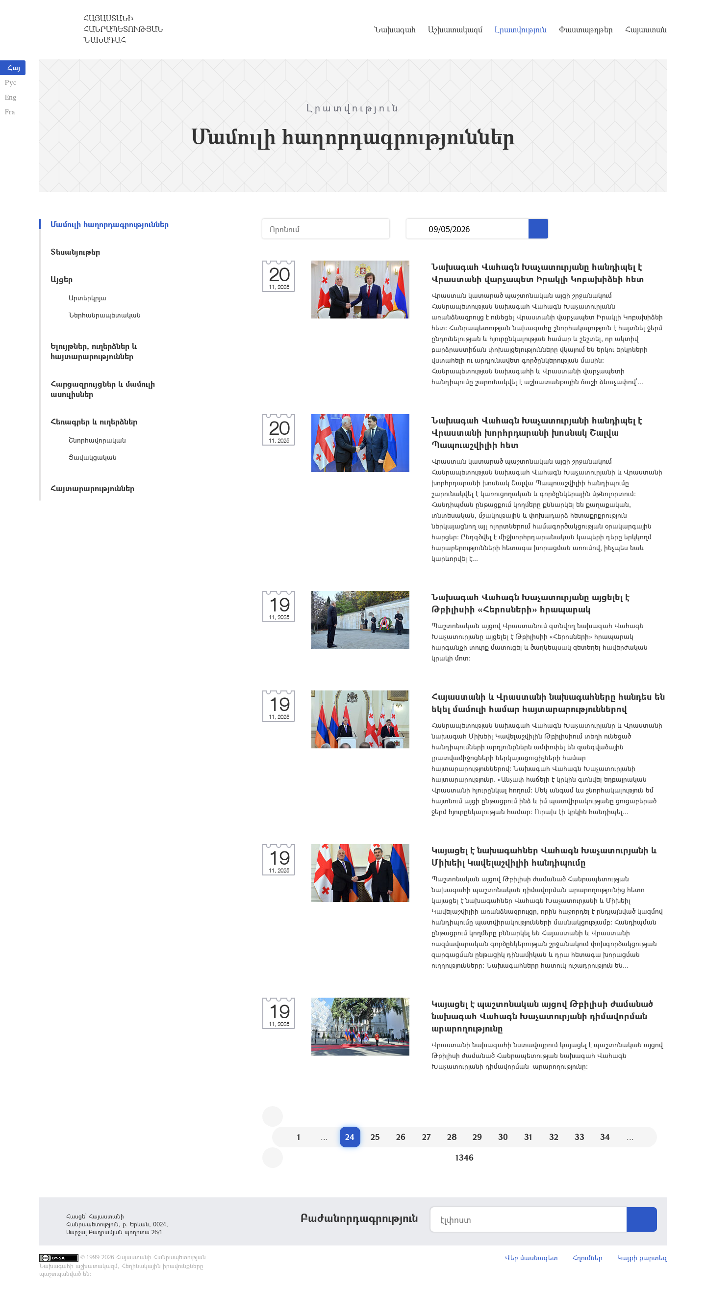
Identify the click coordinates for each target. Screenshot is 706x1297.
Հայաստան (646, 29)
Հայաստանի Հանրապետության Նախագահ (123, 29)
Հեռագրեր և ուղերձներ (93, 421)
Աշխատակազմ (455, 29)
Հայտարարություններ (92, 488)
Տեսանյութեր (75, 251)
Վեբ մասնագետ (531, 1257)
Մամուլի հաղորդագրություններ (109, 224)
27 (426, 1137)
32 (553, 1137)
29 (477, 1137)
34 (605, 1137)
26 (400, 1137)
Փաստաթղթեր (586, 29)
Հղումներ (588, 1257)
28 (452, 1137)
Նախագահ (395, 29)
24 (349, 1137)
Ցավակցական (93, 457)
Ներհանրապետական (105, 314)
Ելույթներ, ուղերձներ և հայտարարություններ (93, 351)
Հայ (13, 67)
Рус (10, 82)
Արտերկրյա (87, 297)
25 (375, 1137)
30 (503, 1137)
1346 (464, 1157)
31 (528, 1137)
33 (579, 1137)
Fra (10, 111)
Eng (10, 97)
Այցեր (61, 279)
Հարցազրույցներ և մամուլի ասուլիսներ (102, 388)
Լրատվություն (521, 29)
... (417, 229)
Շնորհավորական (97, 440)
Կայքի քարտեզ (642, 1257)
